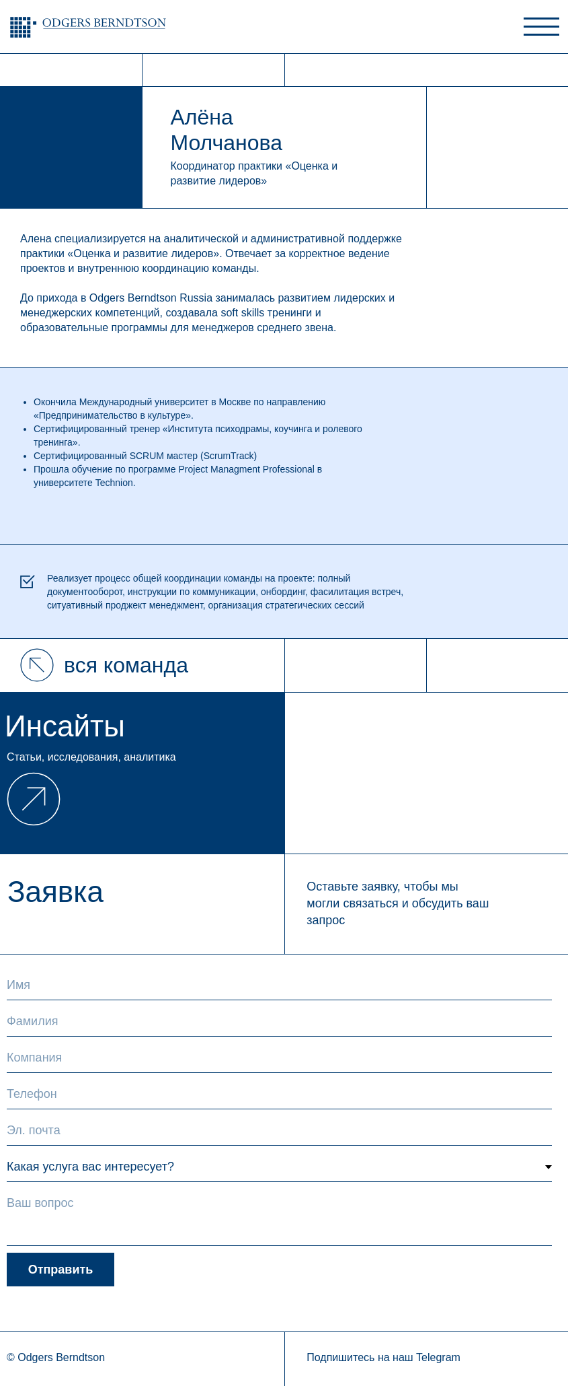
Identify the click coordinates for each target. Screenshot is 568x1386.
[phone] (279, 1094)
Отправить (60, 1269)
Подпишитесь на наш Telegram (383, 1357)
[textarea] (279, 1217)
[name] (279, 985)
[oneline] (279, 1058)
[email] (279, 1131)
